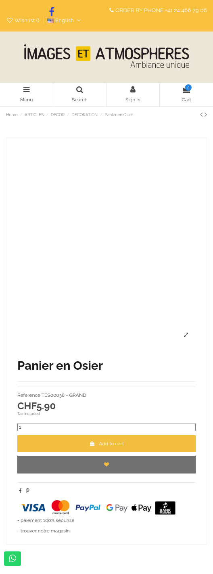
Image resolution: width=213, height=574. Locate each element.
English (64, 20)
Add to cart (106, 443)
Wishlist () (23, 20)
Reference (28, 395)
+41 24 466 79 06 (186, 10)
